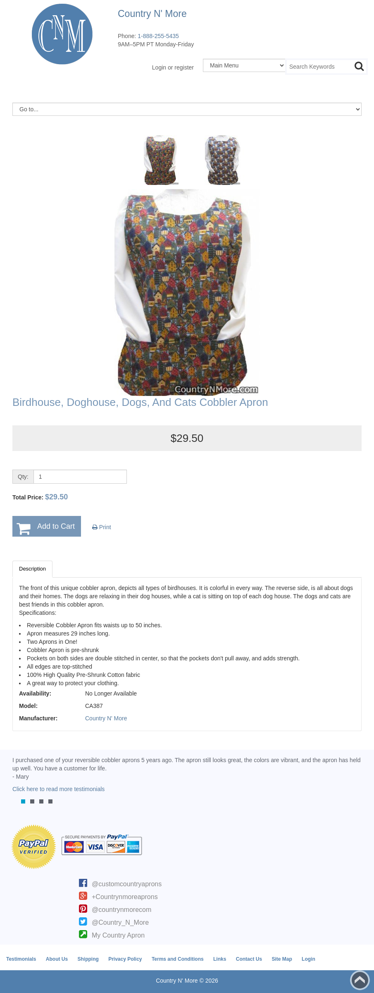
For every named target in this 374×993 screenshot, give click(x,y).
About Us (57, 959)
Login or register (173, 67)
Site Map (282, 959)
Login (308, 959)
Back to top (360, 980)
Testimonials (21, 959)
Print (101, 527)
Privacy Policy (125, 959)
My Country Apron (118, 935)
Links (219, 959)
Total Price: (40, 497)
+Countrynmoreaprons (125, 896)
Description (32, 569)
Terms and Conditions (178, 959)
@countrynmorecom (121, 909)
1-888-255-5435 (158, 36)
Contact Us (249, 959)
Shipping (87, 959)
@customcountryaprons (127, 883)
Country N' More (106, 718)
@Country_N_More (120, 922)
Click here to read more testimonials (58, 789)
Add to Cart (56, 526)
